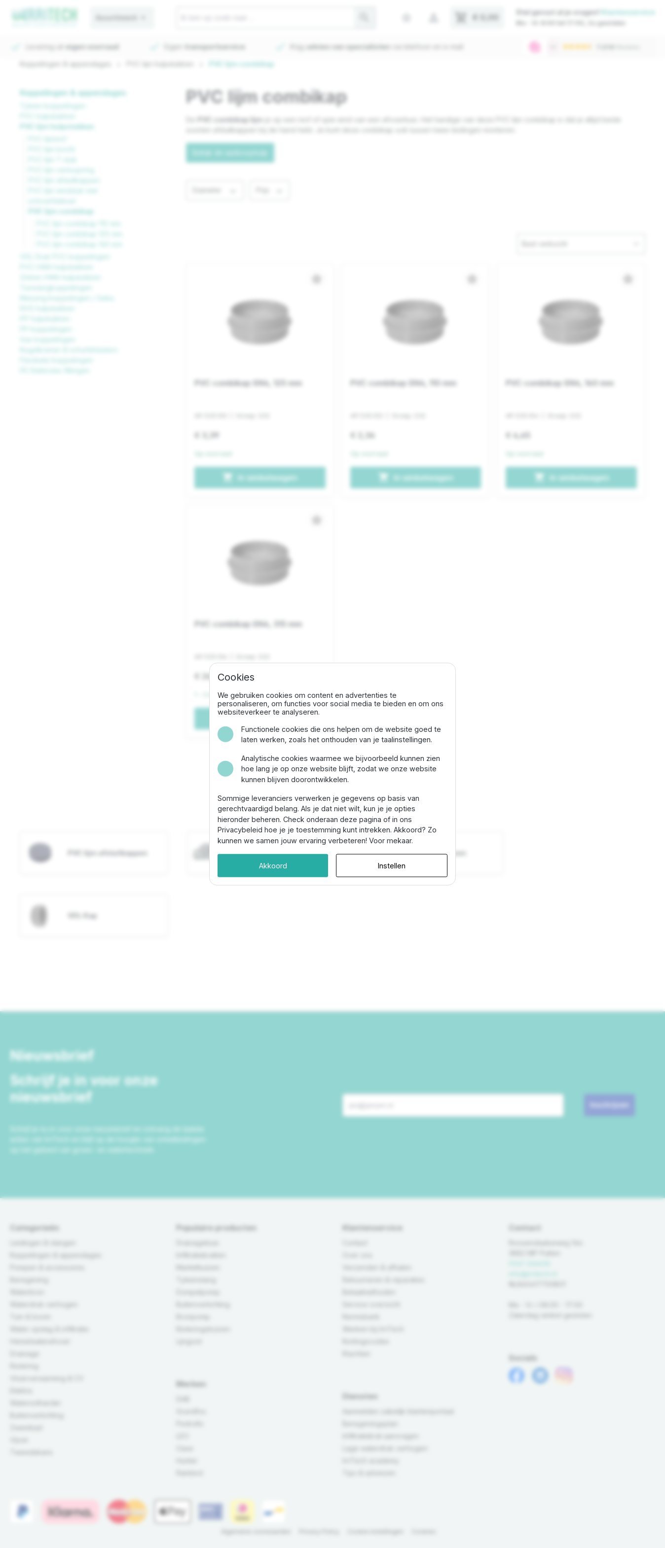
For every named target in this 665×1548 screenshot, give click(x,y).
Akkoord (273, 865)
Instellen (392, 865)
